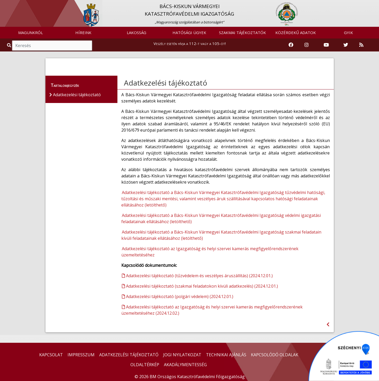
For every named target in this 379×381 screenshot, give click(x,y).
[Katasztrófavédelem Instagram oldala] (306, 45)
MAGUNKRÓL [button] (30, 32)
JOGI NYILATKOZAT (182, 355)
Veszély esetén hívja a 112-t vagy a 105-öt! (190, 43)
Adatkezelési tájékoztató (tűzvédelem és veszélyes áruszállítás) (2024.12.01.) (197, 276)
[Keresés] (52, 45)
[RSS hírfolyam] (361, 45)
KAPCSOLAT (51, 355)
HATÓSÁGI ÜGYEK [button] (189, 32)
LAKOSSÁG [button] (136, 32)
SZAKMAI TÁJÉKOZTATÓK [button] (242, 32)
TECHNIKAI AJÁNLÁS (226, 355)
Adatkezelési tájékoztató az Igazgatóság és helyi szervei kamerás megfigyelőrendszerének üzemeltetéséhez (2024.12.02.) (212, 310)
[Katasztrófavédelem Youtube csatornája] (326, 45)
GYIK (348, 32)
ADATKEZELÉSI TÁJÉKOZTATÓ (128, 355)
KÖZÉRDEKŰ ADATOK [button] (295, 32)
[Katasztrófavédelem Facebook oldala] (291, 45)
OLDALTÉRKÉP (144, 364)
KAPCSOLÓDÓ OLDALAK (274, 355)
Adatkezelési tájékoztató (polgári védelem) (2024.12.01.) (177, 296)
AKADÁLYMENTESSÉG (185, 364)
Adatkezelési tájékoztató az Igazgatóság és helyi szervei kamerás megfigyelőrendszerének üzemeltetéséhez (209, 252)
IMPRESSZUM (81, 355)
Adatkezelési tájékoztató (165, 83)
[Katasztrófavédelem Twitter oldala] (346, 45)
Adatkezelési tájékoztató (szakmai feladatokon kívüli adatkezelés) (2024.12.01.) (200, 286)
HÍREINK (83, 32)
